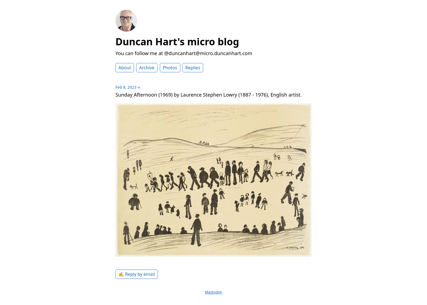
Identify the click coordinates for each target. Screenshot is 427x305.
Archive (146, 68)
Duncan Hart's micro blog (177, 41)
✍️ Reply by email (136, 274)
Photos (170, 68)
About (124, 68)
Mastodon (213, 292)
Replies (192, 68)
